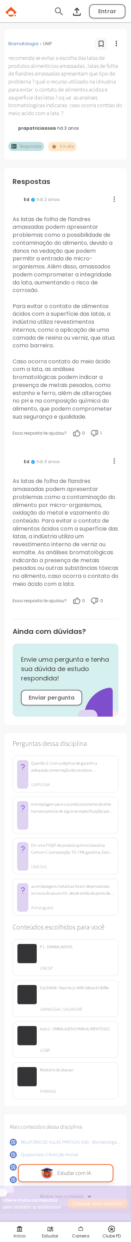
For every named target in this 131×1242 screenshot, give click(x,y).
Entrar (107, 11)
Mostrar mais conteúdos (65, 1196)
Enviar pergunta (51, 698)
